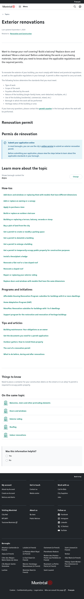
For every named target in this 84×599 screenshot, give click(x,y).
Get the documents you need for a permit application (26, 336)
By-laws (32, 514)
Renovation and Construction (21, 34)
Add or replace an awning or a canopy (19, 201)
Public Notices (35, 518)
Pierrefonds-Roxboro (51, 552)
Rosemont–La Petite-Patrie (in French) (51, 565)
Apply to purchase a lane (14, 207)
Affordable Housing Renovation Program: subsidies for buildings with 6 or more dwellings (42, 296)
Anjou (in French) (8, 554)
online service (47, 146)
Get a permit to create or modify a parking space (24, 232)
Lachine (4, 570)
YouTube (62, 530)
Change (76, 177)
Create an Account (8, 493)
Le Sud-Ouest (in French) (29, 559)
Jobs (59, 497)
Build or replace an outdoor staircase (19, 213)
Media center (34, 493)
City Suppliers (63, 493)
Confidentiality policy (24, 590)
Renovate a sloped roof (13, 269)
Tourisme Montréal (8, 522)
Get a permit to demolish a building (19, 238)
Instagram (63, 518)
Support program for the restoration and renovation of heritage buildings (35, 315)
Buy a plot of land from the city (17, 226)
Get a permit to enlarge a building (18, 244)
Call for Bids (62, 489)
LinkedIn (62, 522)
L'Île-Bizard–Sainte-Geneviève (9, 565)
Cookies (12, 590)
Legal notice (38, 590)
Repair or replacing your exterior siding (20, 275)
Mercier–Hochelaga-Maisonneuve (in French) (31, 565)
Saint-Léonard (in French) (71, 549)
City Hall (5, 514)
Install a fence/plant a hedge (15, 256)
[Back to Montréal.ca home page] (9, 6)
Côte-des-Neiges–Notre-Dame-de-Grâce (10, 559)
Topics (7, 14)
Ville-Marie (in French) (73, 558)
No (10, 460)
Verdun (67, 554)
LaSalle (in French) (29, 548)
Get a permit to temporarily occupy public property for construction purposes (37, 250)
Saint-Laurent (49, 570)
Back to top (77, 476)
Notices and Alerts (8, 497)
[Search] (75, 6)
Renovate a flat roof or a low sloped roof (21, 263)
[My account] (80, 6)
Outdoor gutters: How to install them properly (23, 342)
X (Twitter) (63, 526)
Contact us (33, 489)
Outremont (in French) (52, 548)
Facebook (63, 514)
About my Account (8, 489)
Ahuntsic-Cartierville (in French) (10, 549)
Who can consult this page (54, 590)
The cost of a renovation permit (17, 348)
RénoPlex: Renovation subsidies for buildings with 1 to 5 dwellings (32, 308)
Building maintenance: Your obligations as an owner (26, 330)
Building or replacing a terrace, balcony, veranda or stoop (28, 219)
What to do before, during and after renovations (24, 354)
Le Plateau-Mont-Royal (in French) (31, 553)
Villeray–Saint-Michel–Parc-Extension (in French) (73, 564)
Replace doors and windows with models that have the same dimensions (34, 281)
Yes (10, 456)
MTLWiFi (5, 518)
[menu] (23, 6)
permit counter (45, 109)
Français (77, 2)
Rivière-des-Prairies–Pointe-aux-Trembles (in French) (52, 558)
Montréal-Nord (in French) (29, 571)
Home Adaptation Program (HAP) (18, 302)
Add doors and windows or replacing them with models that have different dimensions (40, 195)
